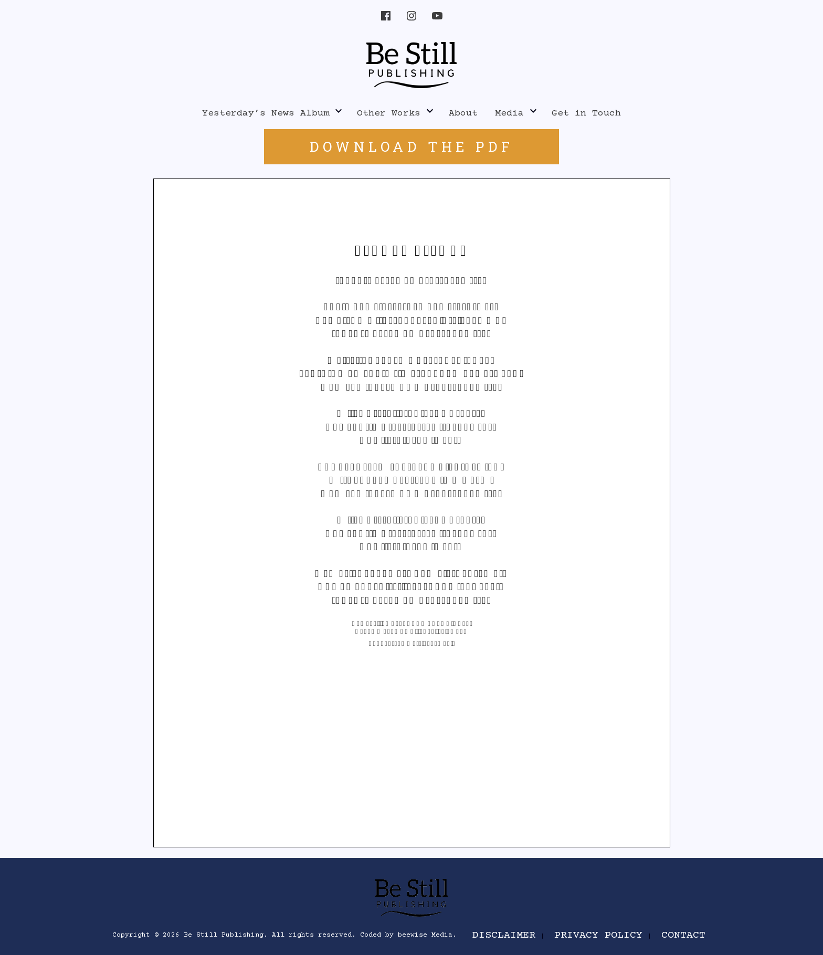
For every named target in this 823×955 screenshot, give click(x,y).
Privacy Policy (598, 935)
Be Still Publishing (223, 935)
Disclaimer (503, 935)
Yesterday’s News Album (265, 113)
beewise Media (425, 935)
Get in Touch (586, 113)
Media (509, 113)
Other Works (388, 113)
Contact (683, 935)
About (463, 113)
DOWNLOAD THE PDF (412, 146)
